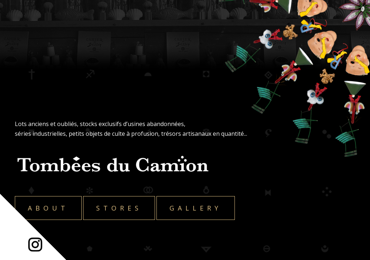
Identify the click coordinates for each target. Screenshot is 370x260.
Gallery (195, 208)
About (48, 208)
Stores (119, 208)
